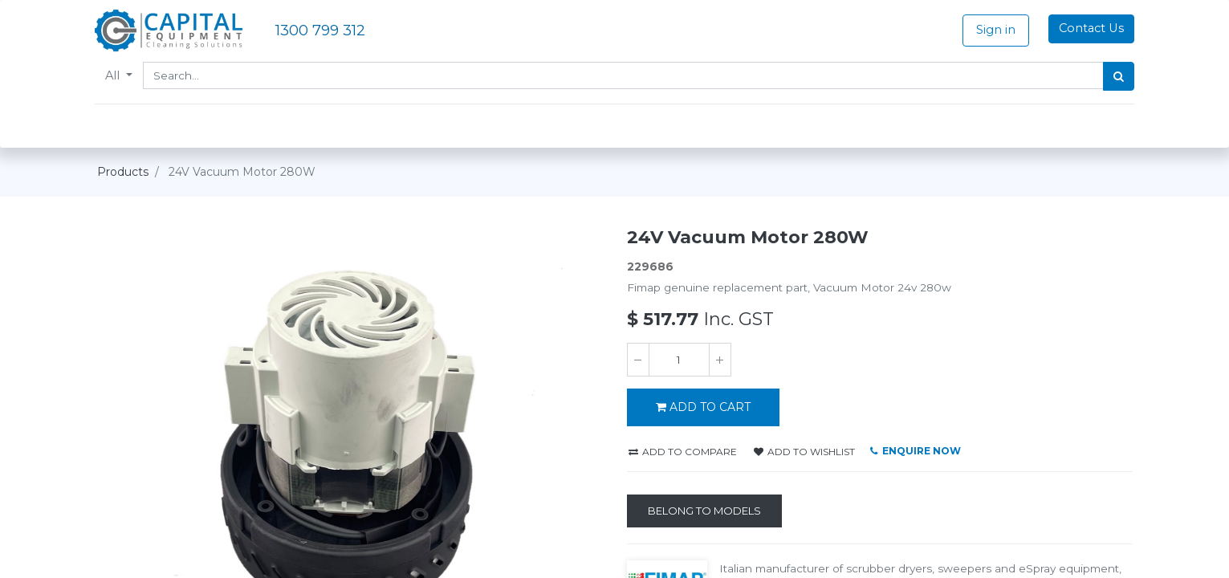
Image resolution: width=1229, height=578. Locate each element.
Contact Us (1088, 28)
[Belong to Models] (704, 511)
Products (123, 172)
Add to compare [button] (683, 452)
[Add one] (720, 360)
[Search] (1117, 76)
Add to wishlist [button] (804, 452)
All (116, 75)
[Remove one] (638, 360)
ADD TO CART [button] (703, 407)
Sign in (993, 29)
